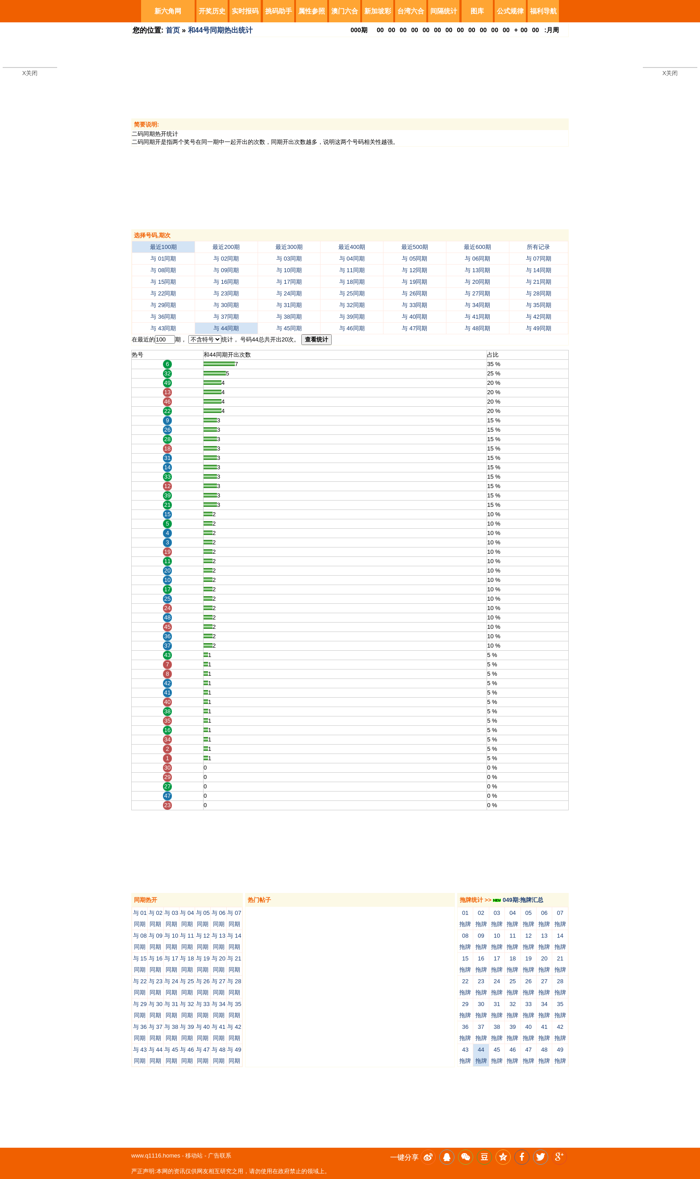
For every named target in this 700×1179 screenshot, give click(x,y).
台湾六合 (410, 11)
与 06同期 (477, 258)
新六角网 (167, 11)
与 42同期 (538, 316)
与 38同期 (289, 316)
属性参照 (311, 11)
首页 (173, 30)
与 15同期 (163, 281)
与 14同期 (538, 270)
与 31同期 (289, 305)
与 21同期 (538, 281)
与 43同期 (163, 328)
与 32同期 (352, 305)
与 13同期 (477, 270)
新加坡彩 (377, 11)
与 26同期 (414, 293)
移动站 (194, 1155)
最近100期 (163, 247)
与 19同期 (414, 281)
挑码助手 (278, 11)
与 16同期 (226, 281)
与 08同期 (163, 270)
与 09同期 (226, 270)
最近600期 (477, 247)
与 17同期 (289, 281)
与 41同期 (477, 316)
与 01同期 (163, 258)
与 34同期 (477, 305)
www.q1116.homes (155, 1155)
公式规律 (510, 11)
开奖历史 (212, 11)
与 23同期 (226, 293)
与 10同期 (289, 270)
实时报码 (245, 11)
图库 (477, 11)
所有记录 (538, 247)
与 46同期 (352, 328)
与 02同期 (226, 258)
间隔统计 (443, 11)
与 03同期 (289, 258)
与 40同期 (414, 316)
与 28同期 (538, 293)
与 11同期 (352, 270)
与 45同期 (289, 328)
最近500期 (415, 247)
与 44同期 (226, 328)
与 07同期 (538, 258)
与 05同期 (414, 258)
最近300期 (289, 247)
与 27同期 (477, 293)
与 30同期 (226, 305)
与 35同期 (538, 305)
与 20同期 (477, 281)
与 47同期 (414, 328)
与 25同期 (352, 293)
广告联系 (219, 1155)
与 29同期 (163, 305)
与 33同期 (414, 305)
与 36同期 (163, 316)
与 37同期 (226, 316)
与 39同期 (352, 316)
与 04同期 (352, 258)
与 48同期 (477, 328)
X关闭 (30, 73)
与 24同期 (289, 293)
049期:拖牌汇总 (518, 900)
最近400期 (352, 247)
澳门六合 (344, 11)
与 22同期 (163, 293)
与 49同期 (538, 328)
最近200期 (226, 247)
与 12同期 (414, 270)
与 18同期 (352, 281)
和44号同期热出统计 (220, 30)
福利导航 (543, 11)
